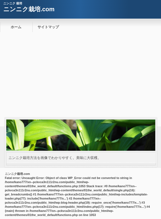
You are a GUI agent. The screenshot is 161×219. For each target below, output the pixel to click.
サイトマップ (48, 27)
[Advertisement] (80, 76)
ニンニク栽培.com (28, 9)
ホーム (16, 27)
